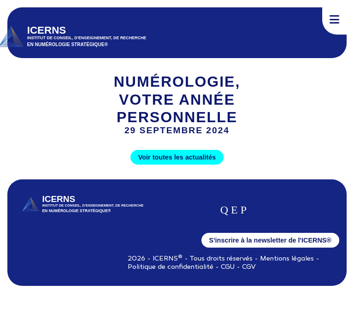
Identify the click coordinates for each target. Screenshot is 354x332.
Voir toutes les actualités (177, 157)
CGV (249, 267)
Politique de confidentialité (170, 267)
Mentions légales (287, 259)
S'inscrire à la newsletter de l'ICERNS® (270, 240)
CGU (228, 267)
